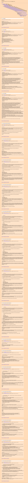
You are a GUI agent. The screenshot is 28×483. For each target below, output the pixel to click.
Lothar (4, 421)
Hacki (4, 240)
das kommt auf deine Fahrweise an (7, 6)
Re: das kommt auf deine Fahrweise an (10, 7)
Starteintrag (5, 27)
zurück (2, 2)
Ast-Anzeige (7, 27)
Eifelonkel (5, 340)
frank (4, 304)
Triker (4, 124)
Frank (4, 270)
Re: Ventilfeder (5, 4)
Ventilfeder (4, 125)
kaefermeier (5, 49)
